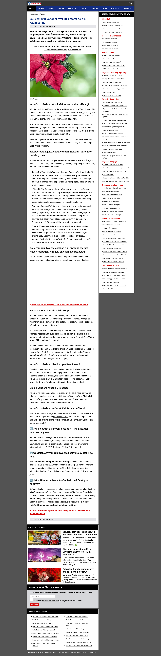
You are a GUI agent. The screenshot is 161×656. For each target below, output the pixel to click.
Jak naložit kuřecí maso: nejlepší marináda (116, 181)
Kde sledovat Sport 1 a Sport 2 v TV (114, 127)
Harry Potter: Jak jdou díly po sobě (113, 89)
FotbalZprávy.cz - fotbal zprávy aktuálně (44, 630)
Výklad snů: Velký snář (110, 228)
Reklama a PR (31, 652)
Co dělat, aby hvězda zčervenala (75, 46)
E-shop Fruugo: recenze (110, 45)
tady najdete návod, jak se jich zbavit (54, 202)
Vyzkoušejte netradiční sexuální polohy (115, 251)
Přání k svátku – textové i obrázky (113, 258)
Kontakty (40, 652)
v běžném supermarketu (60, 319)
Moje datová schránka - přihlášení (113, 133)
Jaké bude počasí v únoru (111, 22)
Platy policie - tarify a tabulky (111, 69)
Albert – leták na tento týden (111, 198)
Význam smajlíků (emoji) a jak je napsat (115, 123)
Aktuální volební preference (111, 55)
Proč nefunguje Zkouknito (111, 282)
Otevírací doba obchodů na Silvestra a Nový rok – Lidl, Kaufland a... (77, 552)
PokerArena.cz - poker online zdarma (77, 635)
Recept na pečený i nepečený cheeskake (115, 171)
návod (34, 474)
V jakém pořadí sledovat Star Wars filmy (115, 85)
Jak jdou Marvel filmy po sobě (112, 82)
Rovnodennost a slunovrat (111, 235)
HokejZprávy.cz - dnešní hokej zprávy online (46, 633)
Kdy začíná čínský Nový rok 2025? (113, 25)
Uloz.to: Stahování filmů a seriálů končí (115, 269)
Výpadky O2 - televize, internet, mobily (114, 120)
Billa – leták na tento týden (111, 201)
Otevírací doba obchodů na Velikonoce (114, 188)
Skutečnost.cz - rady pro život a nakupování (46, 616)
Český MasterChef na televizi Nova (113, 79)
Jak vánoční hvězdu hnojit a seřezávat (62, 50)
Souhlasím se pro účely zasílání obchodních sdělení (58, 601)
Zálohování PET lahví (109, 152)
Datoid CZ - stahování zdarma (112, 289)
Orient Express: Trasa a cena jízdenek (114, 238)
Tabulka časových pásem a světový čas (115, 105)
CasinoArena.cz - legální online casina (77, 620)
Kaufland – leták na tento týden (112, 195)
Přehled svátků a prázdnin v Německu (114, 221)
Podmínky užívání (50, 652)
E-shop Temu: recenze (110, 39)
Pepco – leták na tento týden (111, 205)
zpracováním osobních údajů (50, 601)
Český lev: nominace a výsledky (112, 29)
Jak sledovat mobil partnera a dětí (113, 102)
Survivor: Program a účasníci (112, 95)
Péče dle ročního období (46, 46)
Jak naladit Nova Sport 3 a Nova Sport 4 (115, 241)
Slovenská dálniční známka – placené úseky (116, 142)
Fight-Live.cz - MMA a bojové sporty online (45, 626)
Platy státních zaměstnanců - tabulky (114, 65)
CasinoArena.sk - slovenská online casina (78, 642)
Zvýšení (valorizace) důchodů (112, 62)
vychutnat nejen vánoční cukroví (51, 209)
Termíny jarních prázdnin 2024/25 (113, 32)
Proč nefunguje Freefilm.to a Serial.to (114, 279)
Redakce (52, 26)
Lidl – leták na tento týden (111, 191)
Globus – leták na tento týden (112, 208)
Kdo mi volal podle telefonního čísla (114, 245)
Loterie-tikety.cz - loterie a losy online (77, 629)
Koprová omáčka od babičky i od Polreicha (116, 178)
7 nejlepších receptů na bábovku (113, 164)
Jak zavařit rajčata (108, 174)
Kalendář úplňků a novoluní (111, 225)
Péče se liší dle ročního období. (67, 447)
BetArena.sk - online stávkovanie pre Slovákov (46, 640)
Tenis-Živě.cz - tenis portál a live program (45, 636)
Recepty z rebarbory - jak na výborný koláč (116, 168)
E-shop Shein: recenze (110, 42)
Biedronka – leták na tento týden (113, 211)
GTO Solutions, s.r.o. (90, 652)
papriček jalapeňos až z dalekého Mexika (62, 131)
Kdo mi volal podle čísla (110, 130)
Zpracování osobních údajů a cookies (69, 652)
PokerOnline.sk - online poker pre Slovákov (79, 645)
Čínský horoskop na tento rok (112, 231)
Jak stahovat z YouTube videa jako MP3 (115, 275)
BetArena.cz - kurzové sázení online (43, 623)
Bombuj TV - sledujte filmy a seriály (113, 272)
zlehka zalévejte (38, 502)
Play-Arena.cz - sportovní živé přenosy (77, 639)
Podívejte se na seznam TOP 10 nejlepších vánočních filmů (60, 305)
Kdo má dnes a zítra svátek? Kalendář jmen (116, 255)
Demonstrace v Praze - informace (113, 59)
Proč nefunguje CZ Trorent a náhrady (114, 285)
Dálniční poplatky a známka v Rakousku (115, 146)
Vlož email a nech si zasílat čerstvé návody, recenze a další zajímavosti (61, 592)
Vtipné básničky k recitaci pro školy (113, 261)
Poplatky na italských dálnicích (112, 149)
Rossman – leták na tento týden (112, 215)
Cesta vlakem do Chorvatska (112, 248)
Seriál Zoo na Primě (109, 92)
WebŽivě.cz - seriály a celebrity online (44, 620)
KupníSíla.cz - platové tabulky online (76, 616)
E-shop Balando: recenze (111, 49)
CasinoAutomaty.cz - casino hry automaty (78, 632)
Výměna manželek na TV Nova (112, 75)
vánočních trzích (60, 417)
